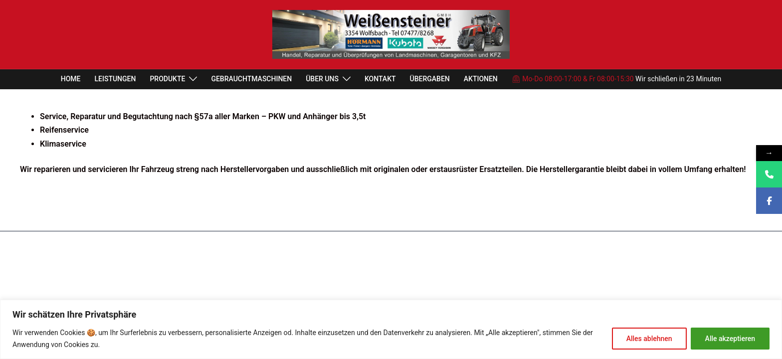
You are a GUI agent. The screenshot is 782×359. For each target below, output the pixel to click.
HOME (71, 79)
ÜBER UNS (322, 79)
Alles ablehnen (649, 339)
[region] (391, 329)
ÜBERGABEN (430, 79)
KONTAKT (380, 79)
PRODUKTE (167, 79)
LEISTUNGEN (115, 79)
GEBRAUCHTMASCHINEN (251, 79)
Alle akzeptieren (730, 339)
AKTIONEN (481, 79)
